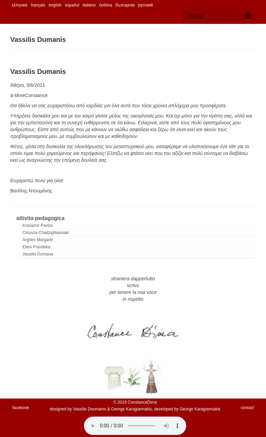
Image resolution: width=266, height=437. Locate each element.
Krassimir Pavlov (38, 225)
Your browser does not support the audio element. (135, 426)
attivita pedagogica (40, 218)
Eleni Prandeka (36, 247)
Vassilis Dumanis (38, 254)
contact (247, 407)
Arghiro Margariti (38, 239)
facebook (20, 407)
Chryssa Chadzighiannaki (46, 232)
